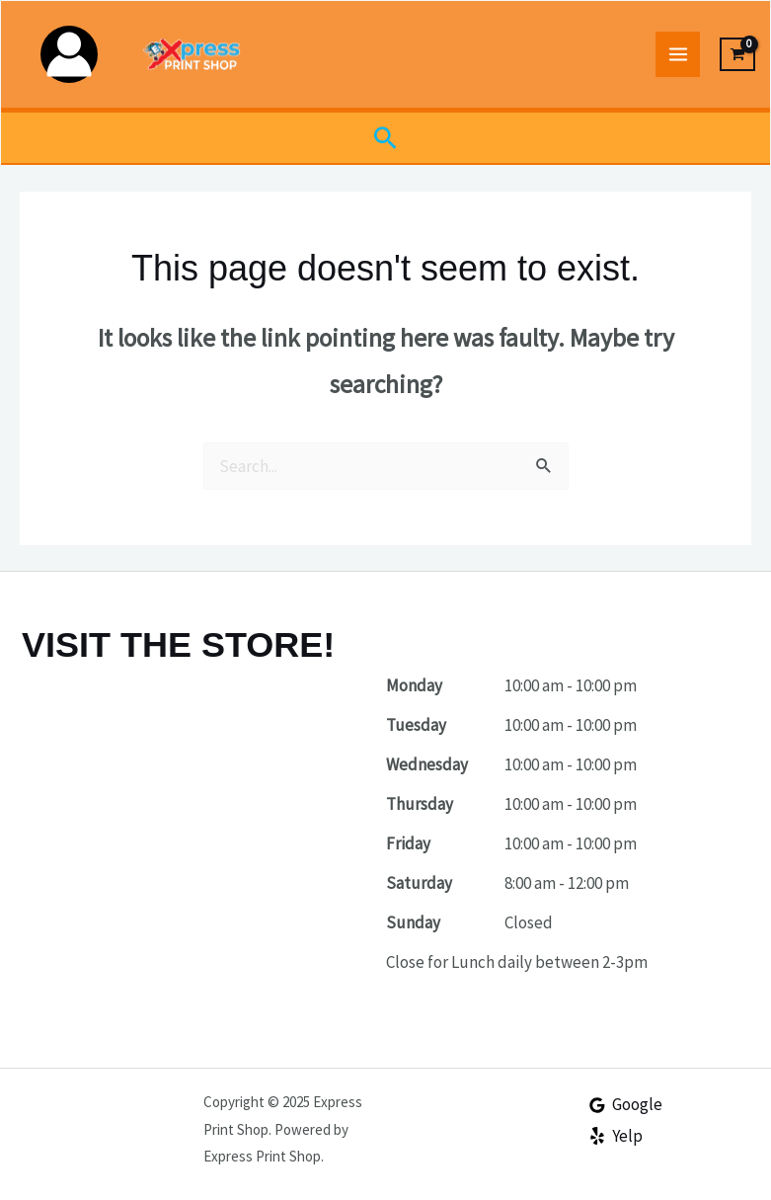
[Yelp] (615, 1136)
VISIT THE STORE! (178, 644)
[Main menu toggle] (678, 54)
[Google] (625, 1105)
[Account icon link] (69, 54)
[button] (385, 137)
